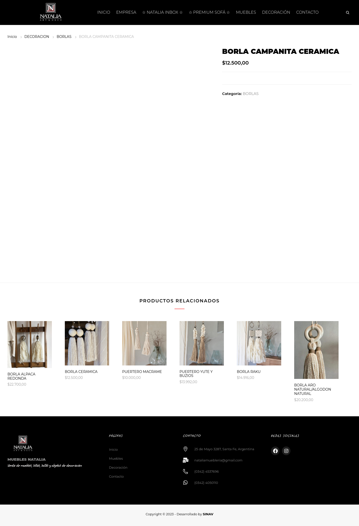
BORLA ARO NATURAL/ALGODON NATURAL (312, 389)
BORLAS (64, 36)
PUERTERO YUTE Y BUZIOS (196, 373)
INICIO (103, 12)
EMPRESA (126, 12)
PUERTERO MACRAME (142, 371)
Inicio (12, 36)
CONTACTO (307, 12)
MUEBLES (246, 12)
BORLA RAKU (249, 371)
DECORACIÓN (276, 12)
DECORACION (36, 36)
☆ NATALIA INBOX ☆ (162, 12)
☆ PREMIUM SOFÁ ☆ (209, 12)
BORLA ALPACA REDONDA (21, 376)
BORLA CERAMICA (81, 371)
